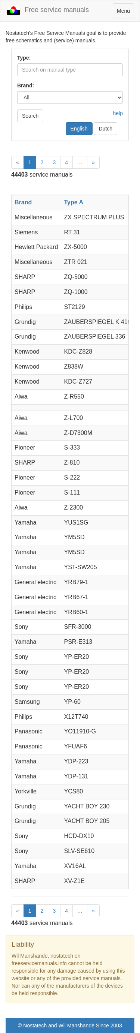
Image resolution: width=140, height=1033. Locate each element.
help (118, 113)
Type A (74, 202)
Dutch (105, 129)
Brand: (25, 85)
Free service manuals (47, 10)
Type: (24, 58)
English (79, 129)
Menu (125, 12)
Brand (23, 202)
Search (30, 116)
